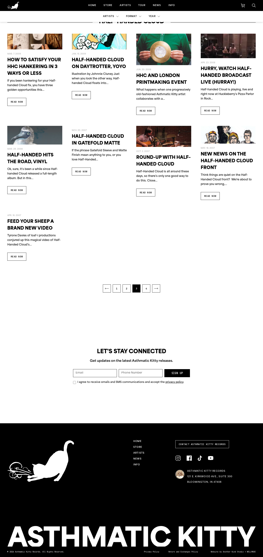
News (157, 5)
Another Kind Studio (233, 552)
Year (154, 16)
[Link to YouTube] (210, 458)
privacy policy (174, 382)
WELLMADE (251, 552)
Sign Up (177, 373)
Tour (142, 5)
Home (92, 5)
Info (171, 5)
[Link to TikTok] (200, 458)
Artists (125, 5)
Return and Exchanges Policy (183, 552)
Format (133, 16)
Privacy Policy (151, 552)
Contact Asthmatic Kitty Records (202, 444)
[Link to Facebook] (189, 458)
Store (108, 5)
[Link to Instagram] (178, 458)
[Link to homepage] (13, 5)
